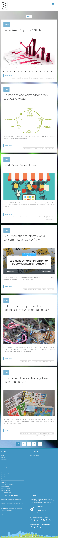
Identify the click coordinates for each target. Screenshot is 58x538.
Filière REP (42, 78)
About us (3, 457)
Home (2, 455)
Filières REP (36, 148)
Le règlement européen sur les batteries (11, 499)
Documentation (5, 486)
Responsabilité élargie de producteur (28, 217)
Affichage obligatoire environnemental (45, 436)
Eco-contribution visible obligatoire (38, 433)
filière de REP (42, 217)
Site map (3, 478)
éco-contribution (50, 219)
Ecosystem (51, 148)
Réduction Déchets (5, 490)
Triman (44, 289)
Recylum (52, 361)
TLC (46, 148)
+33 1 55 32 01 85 (41, 511)
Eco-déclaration (25, 78)
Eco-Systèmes (45, 361)
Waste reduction (5, 465)
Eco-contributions (5, 461)
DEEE (42, 148)
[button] (53, 3)
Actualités (3, 482)
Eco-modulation (34, 78)
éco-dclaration (50, 217)
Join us (2, 469)
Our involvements (5, 471)
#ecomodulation (32, 289)
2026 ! (2, 514)
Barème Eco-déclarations (7, 492)
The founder (4, 459)
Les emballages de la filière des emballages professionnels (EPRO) (11, 509)
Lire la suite (8, 75)
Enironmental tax (5, 463)
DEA (53, 433)
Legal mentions (37, 536)
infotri (39, 289)
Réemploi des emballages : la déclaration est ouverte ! (12, 504)
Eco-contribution (16, 78)
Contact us (3, 477)
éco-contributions (28, 148)
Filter (29, 16)
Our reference (4, 475)
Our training (4, 467)
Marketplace (16, 217)
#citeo (25, 289)
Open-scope (23, 361)
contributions (51, 289)
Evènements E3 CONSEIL (7, 484)
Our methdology (5, 473)
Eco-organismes (50, 78)
